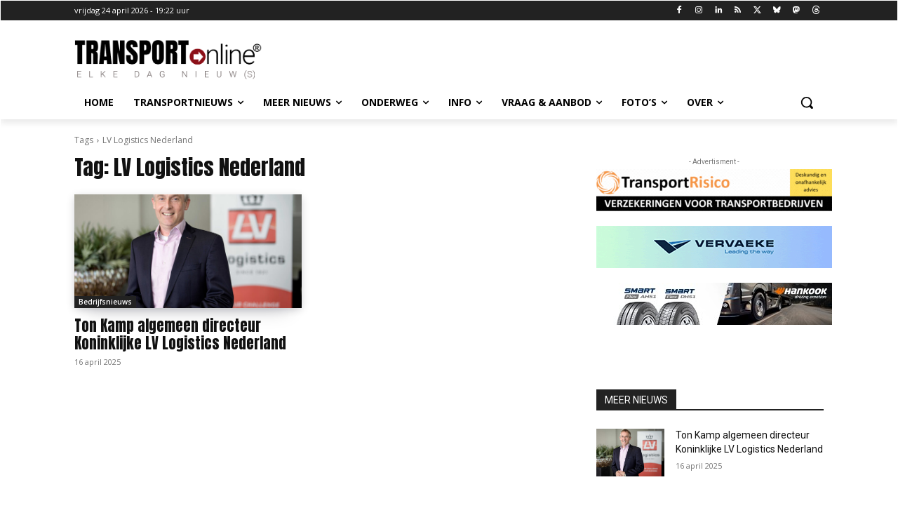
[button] (807, 102)
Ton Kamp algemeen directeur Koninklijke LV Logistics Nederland (180, 334)
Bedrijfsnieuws (105, 302)
